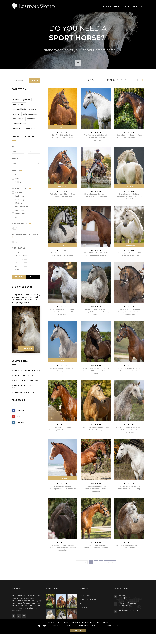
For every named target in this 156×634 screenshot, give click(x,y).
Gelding (16, 182)
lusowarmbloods (19, 109)
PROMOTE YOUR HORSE (88, 599)
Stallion (16, 175)
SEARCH (18, 277)
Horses (105, 6)
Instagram (18, 422)
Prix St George (19, 210)
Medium (17, 203)
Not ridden (18, 192)
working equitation (29, 114)
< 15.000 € (17, 252)
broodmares (17, 128)
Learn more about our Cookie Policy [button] (103, 625)
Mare (15, 178)
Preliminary (18, 196)
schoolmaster (32, 119)
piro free (16, 99)
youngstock (30, 128)
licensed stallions (19, 123)
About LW (138, 6)
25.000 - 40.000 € (20, 259)
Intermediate (18, 213)
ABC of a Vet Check (23, 375)
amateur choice (19, 104)
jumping (16, 114)
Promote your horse (24, 393)
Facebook (18, 410)
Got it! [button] (78, 630)
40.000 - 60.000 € (20, 263)
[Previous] (82, 562)
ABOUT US (83, 608)
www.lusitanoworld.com (127, 613)
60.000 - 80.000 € (20, 266)
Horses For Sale (86, 595)
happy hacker (18, 119)
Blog (127, 6)
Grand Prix (17, 217)
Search (35, 80)
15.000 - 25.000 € (20, 256)
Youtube (17, 416)
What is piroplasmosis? (26, 380)
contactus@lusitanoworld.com (129, 610)
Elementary (18, 199)
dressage (32, 109)
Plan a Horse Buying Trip (27, 370)
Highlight (121, 80)
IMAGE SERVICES (85, 603)
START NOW (26, 348)
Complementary (20, 206)
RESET (33, 277)
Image (116, 6)
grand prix (26, 99)
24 (97, 80)
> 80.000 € (17, 270)
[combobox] (18, 151)
